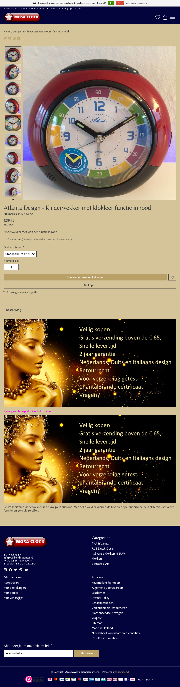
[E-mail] (38, 653)
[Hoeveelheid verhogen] (15, 267)
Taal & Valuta (100, 543)
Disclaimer (98, 593)
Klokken (97, 558)
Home (7, 31)
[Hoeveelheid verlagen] (7, 267)
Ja (111, 3)
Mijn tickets (11, 593)
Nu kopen (90, 285)
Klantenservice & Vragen (107, 613)
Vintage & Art (100, 563)
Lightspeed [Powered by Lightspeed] (122, 671)
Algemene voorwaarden (107, 587)
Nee (120, 3)
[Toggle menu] (172, 17)
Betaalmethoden (103, 603)
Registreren (11, 582)
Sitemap (97, 623)
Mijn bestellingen (15, 587)
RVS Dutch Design (103, 548)
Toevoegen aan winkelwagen (85, 277)
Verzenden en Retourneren (109, 608)
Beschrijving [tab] (13, 310)
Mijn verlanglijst (14, 598)
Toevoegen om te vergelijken (21, 292)
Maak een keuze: (14, 247)
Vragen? (97, 618)
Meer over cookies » (136, 3)
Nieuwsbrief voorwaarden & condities (116, 633)
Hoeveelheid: (11, 260)
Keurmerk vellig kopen (106, 582)
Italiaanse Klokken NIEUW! (109, 553)
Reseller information (105, 638)
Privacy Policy (100, 598)
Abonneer (86, 653)
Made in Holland (102, 628)
